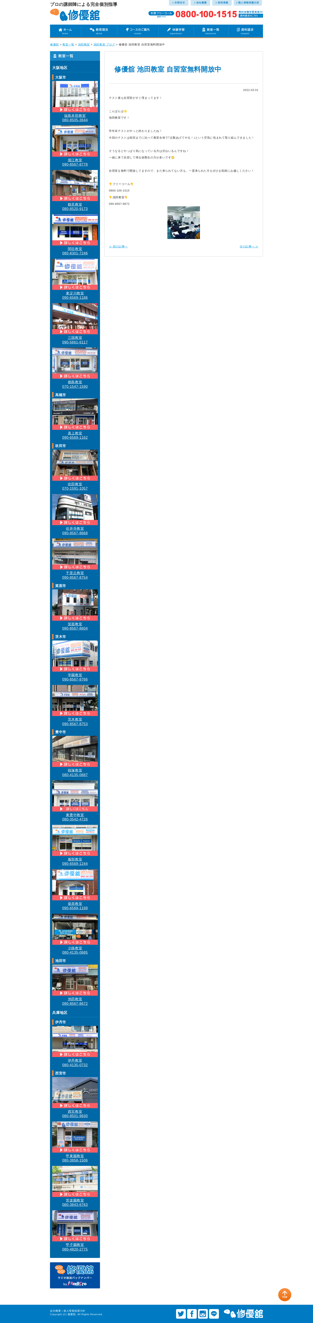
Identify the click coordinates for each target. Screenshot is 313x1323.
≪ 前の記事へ (118, 246)
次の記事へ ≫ (249, 246)
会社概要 (55, 1311)
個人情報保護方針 (74, 1311)
